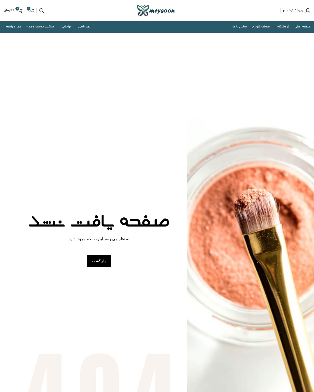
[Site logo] (157, 10)
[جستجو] (42, 10)
